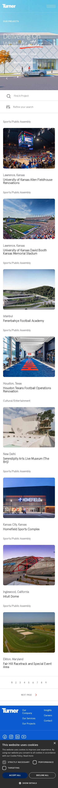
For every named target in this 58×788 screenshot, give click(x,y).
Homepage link (10, 710)
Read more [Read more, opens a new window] (28, 756)
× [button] (54, 743)
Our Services (28, 718)
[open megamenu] (42, 6)
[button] (7, 63)
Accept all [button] (15, 775)
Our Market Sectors (20, 54)
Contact (48, 720)
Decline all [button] (42, 775)
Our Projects (28, 723)
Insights (48, 710)
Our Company (29, 712)
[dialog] (29, 764)
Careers (48, 715)
